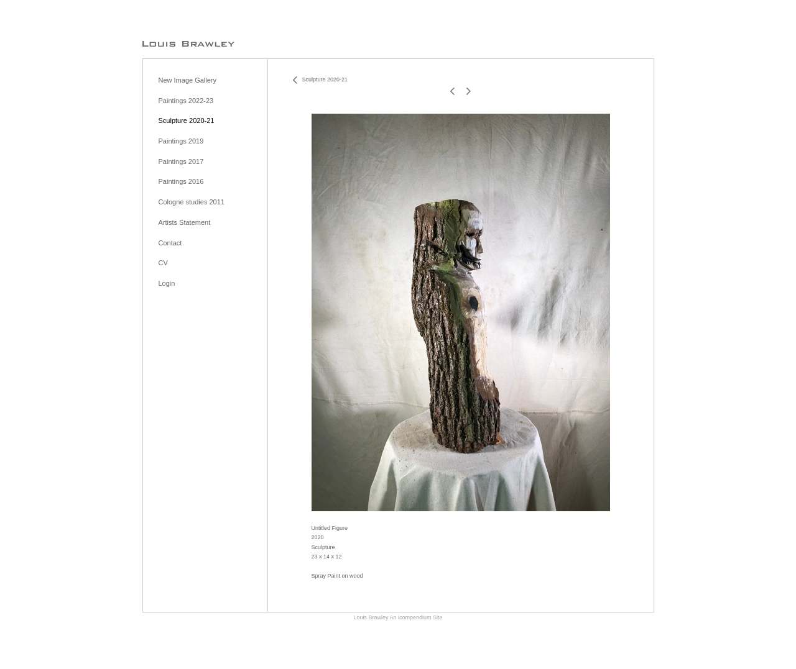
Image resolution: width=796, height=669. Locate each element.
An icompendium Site (415, 617)
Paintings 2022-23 (186, 100)
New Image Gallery (188, 80)
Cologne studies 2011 (191, 202)
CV (163, 262)
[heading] (188, 43)
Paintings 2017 (181, 161)
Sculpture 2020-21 (187, 120)
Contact (170, 243)
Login (167, 283)
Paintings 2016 (181, 181)
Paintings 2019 (181, 141)
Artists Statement (185, 222)
